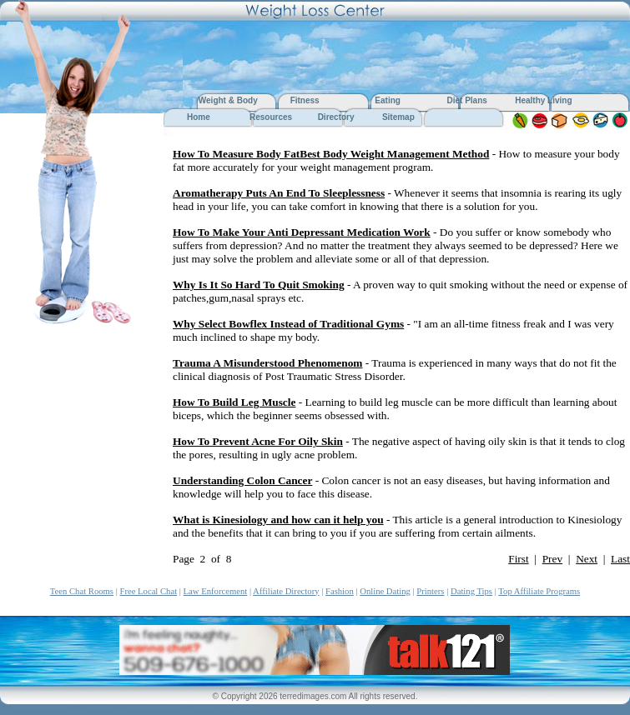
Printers (430, 591)
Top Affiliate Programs (539, 591)
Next (586, 558)
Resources (270, 117)
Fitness (305, 100)
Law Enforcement (216, 591)
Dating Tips (471, 591)
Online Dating (385, 591)
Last (620, 558)
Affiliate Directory (286, 591)
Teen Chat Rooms (81, 591)
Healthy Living (543, 100)
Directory (336, 117)
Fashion (339, 591)
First (518, 558)
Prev (552, 558)
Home (198, 117)
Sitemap (398, 117)
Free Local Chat (148, 591)
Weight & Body (229, 100)
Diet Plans (466, 100)
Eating (388, 100)
